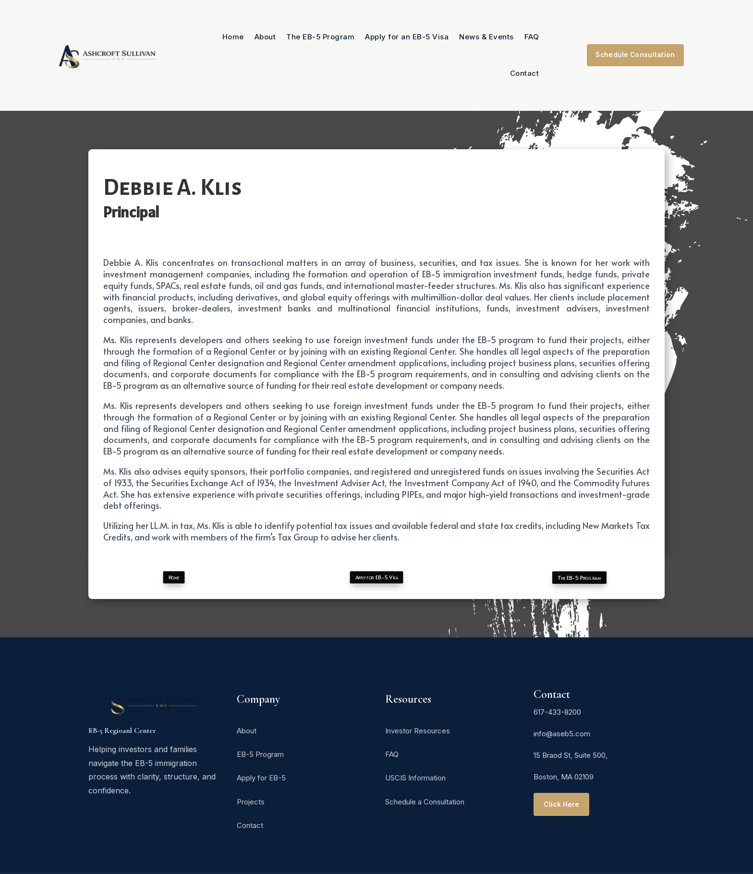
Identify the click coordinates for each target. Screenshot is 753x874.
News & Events (486, 36)
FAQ (531, 36)
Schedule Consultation (635, 55)
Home (233, 36)
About (265, 36)
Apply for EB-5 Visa (376, 577)
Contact (524, 73)
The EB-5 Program (320, 36)
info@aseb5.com (562, 733)
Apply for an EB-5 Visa (407, 36)
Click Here (562, 804)
